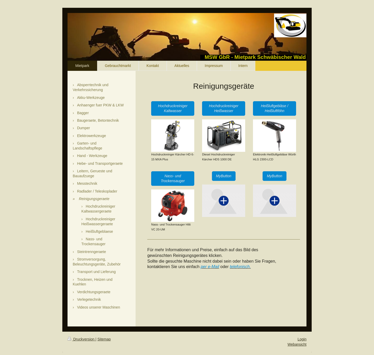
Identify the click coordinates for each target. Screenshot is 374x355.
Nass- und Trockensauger (173, 178)
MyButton (223, 176)
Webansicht (297, 344)
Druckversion (81, 339)
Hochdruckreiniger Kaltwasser (173, 108)
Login (302, 339)
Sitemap (104, 339)
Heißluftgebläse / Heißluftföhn (274, 108)
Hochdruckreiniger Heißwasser (223, 108)
